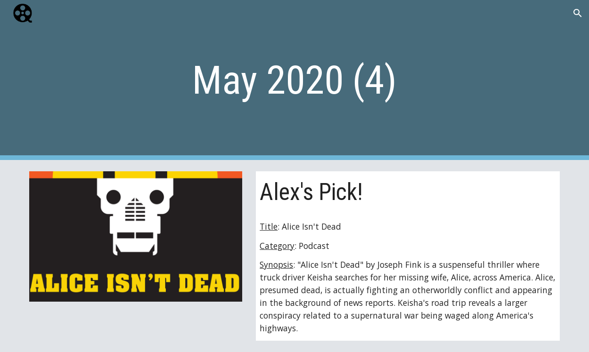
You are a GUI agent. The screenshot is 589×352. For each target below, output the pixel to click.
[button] (577, 13)
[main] (294, 80)
